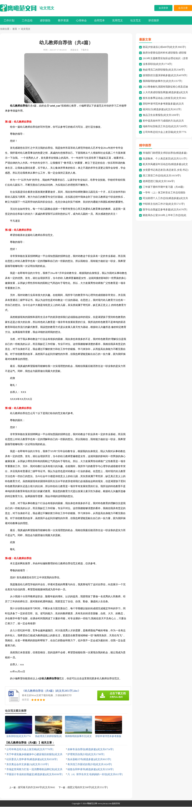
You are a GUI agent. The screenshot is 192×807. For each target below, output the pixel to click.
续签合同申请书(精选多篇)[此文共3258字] (90, 769)
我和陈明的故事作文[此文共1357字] (162, 81)
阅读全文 (74, 50)
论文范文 (47, 8)
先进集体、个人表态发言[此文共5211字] (165, 159)
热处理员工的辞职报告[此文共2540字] (164, 70)
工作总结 (27, 20)
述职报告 (45, 20)
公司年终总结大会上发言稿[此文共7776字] (29, 749)
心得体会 (81, 20)
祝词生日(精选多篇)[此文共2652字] (162, 109)
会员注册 (183, 8)
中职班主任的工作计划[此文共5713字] (164, 204)
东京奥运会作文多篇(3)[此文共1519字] (27, 764)
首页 (14, 29)
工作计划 (9, 20)
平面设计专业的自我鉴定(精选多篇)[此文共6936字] (34, 774)
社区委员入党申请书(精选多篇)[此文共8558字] (31, 759)
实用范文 (117, 20)
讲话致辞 (153, 20)
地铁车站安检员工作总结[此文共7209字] (165, 126)
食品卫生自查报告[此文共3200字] (161, 115)
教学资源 (63, 20)
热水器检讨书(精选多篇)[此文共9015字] (89, 759)
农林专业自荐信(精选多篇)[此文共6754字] (90, 749)
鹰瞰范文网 (92, 804)
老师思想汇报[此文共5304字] (159, 181)
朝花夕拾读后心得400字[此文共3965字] (164, 47)
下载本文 (85, 50)
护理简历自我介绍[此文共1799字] (85, 754)
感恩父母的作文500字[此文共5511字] (87, 787)
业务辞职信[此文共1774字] (157, 64)
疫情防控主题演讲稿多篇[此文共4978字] (165, 75)
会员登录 (163, 8)
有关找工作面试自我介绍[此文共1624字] (89, 764)
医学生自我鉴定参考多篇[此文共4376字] (165, 210)
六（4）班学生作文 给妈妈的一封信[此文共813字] (95, 774)
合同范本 (99, 20)
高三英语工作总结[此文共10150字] (162, 176)
